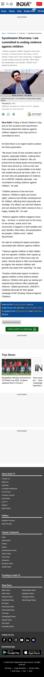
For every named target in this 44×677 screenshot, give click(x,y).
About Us (5, 482)
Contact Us (6, 479)
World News (6, 540)
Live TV (4, 502)
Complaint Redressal (9, 489)
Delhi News (6, 593)
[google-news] (33, 640)
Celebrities (22, 33)
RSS (30, 671)
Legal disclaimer (20, 668)
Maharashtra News (29, 590)
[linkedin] (27, 640)
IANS (13, 103)
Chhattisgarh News (9, 617)
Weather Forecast (8, 520)
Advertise (5, 485)
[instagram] (15, 640)
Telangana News (28, 597)
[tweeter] (10, 640)
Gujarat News (7, 620)
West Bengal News (29, 600)
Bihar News (6, 590)
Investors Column (8, 495)
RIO (24, 671)
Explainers (5, 560)
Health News (6, 567)
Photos (4, 544)
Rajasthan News (28, 593)
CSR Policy (16, 671)
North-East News (8, 607)
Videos (12, 11)
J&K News (5, 623)
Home (3, 11)
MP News (5, 603)
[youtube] (21, 640)
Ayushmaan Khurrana (11, 322)
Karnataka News (8, 626)
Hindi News (6, 498)
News (3, 33)
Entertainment (12, 33)
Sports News (6, 554)
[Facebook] (4, 640)
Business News (7, 563)
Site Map (8, 668)
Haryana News (7, 597)
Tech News (6, 557)
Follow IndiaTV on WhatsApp (22, 329)
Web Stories (6, 508)
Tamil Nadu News (8, 610)
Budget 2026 (29, 11)
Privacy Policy (34, 668)
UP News (5, 613)
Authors (4, 505)
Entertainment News (9, 550)
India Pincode (7, 524)
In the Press (6, 492)
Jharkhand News (8, 600)
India (19, 11)
